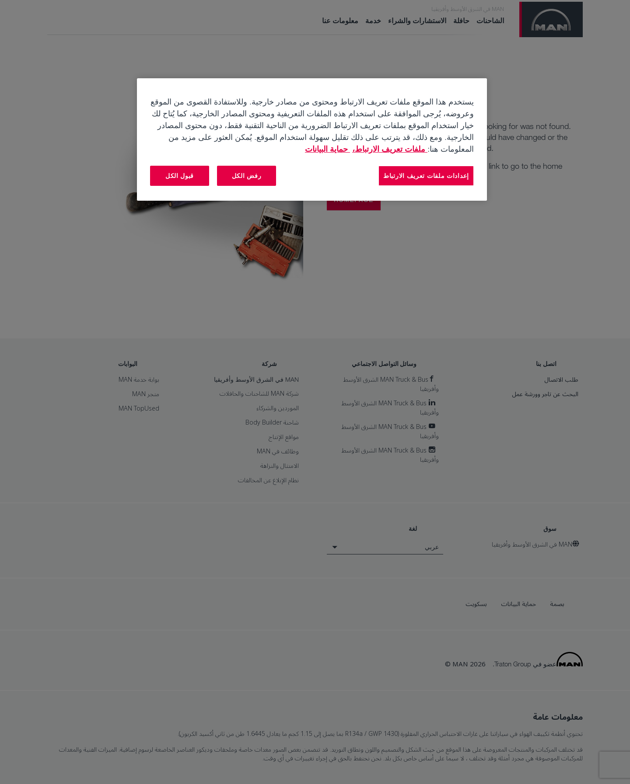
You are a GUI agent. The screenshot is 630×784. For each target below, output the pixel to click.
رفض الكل (247, 175)
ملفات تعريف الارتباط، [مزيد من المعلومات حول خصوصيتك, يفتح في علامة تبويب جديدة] (389, 148)
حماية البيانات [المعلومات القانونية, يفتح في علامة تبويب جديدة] (327, 148)
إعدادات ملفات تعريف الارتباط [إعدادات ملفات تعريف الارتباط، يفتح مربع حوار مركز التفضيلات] (426, 175)
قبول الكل (179, 175)
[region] (312, 139)
